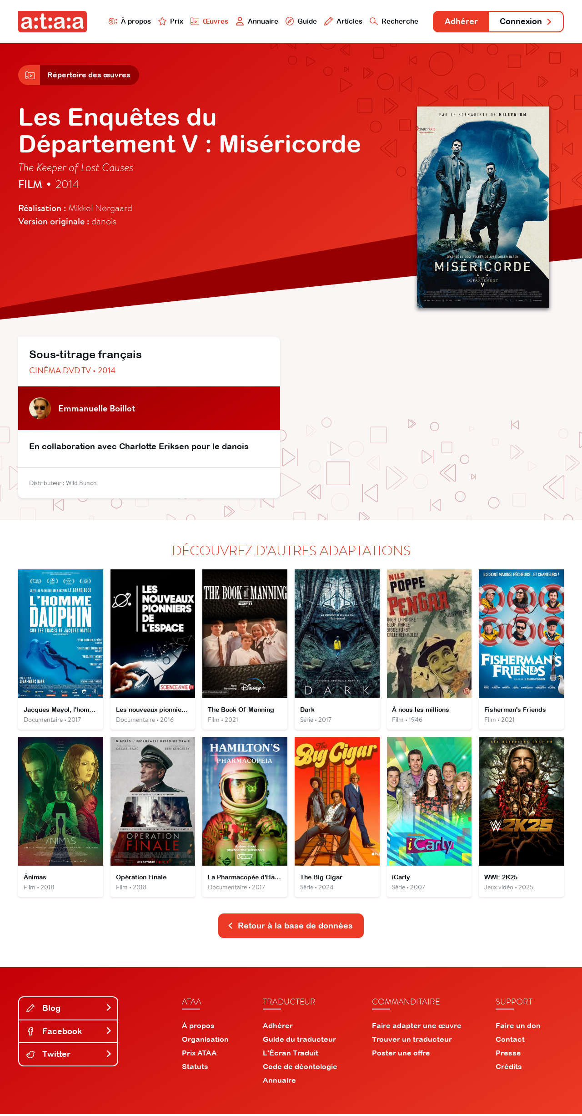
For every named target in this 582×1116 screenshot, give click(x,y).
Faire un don (518, 1027)
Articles (342, 21)
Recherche (392, 21)
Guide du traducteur (299, 1041)
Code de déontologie (300, 1068)
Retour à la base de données (290, 927)
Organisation (205, 1041)
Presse (508, 1054)
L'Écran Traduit (290, 1054)
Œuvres (208, 21)
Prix (169, 21)
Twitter (69, 1055)
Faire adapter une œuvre (417, 1027)
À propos (128, 21)
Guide (300, 21)
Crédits (509, 1068)
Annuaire (255, 21)
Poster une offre (401, 1054)
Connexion (526, 21)
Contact (510, 1041)
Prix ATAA (199, 1054)
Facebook (69, 1032)
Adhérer (460, 21)
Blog (69, 1010)
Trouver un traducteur (412, 1041)
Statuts (195, 1068)
